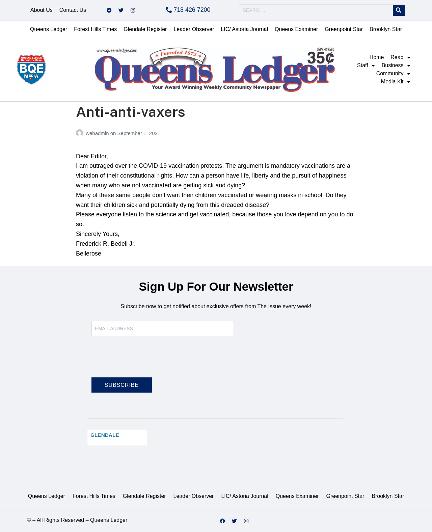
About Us (41, 10)
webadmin (98, 133)
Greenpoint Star (344, 29)
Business (396, 66)
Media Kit (395, 82)
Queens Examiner (296, 29)
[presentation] (142, 361)
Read (400, 58)
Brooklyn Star (386, 29)
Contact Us (72, 10)
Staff (366, 66)
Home (377, 57)
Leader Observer (193, 29)
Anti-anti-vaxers (130, 112)
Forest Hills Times (95, 29)
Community (393, 74)
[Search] (399, 10)
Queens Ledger (48, 29)
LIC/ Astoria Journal (244, 29)
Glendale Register (145, 29)
